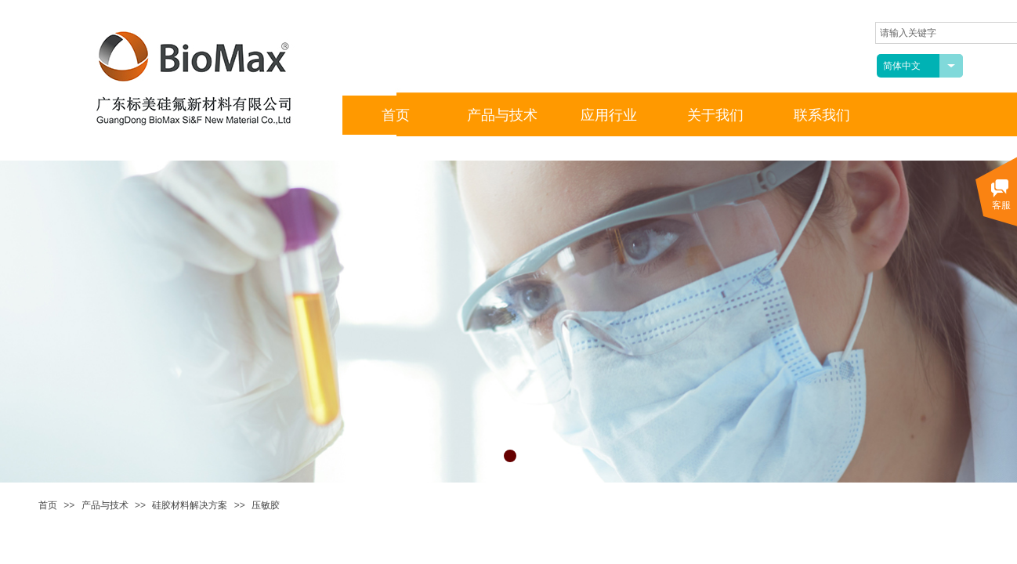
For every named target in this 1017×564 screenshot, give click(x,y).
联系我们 (822, 115)
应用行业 (609, 115)
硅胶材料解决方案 (189, 505)
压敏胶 (266, 505)
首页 (47, 505)
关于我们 (715, 115)
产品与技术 (104, 505)
